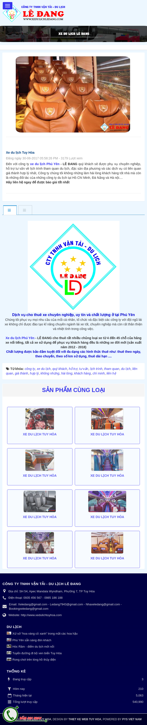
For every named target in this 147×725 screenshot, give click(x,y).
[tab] (9, 210)
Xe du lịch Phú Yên (20, 338)
